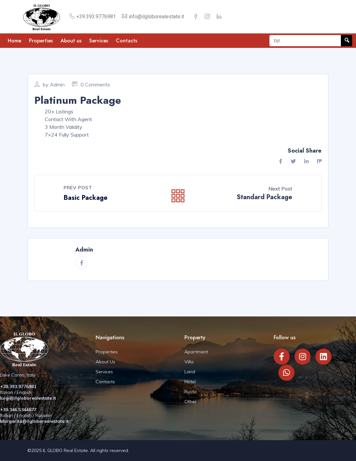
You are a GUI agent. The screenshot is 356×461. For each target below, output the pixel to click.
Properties (41, 40)
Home (14, 40)
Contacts (126, 40)
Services (98, 40)
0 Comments (91, 84)
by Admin (49, 84)
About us (71, 40)
